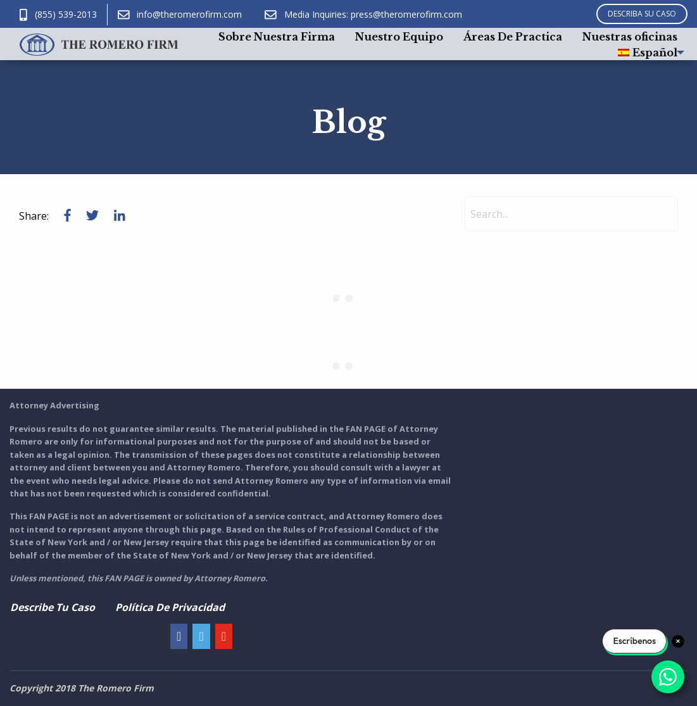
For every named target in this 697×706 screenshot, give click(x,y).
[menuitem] (276, 36)
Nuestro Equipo (399, 36)
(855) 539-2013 (58, 14)
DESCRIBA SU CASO (642, 13)
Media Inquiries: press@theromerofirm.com (363, 14)
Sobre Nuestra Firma (276, 36)
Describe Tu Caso (52, 607)
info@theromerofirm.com (180, 14)
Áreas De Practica (512, 36)
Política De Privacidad (170, 607)
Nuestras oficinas (629, 36)
